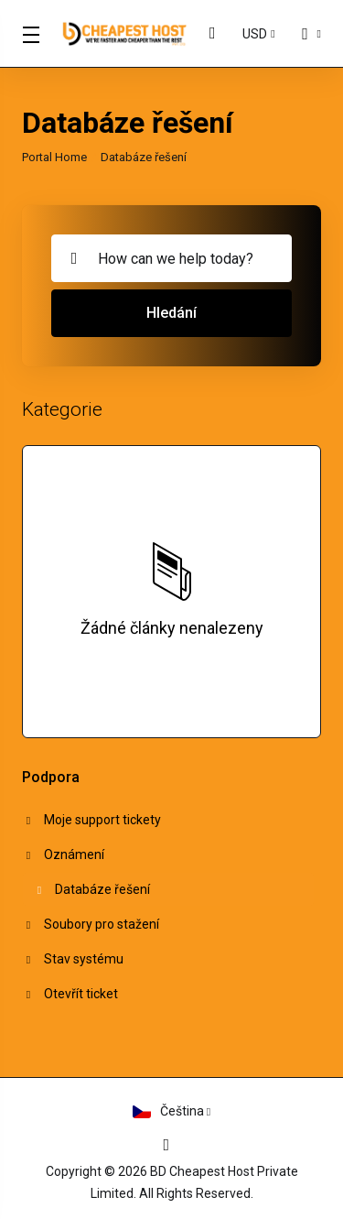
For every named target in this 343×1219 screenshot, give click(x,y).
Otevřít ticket (70, 993)
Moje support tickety (92, 819)
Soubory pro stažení (91, 924)
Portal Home (54, 157)
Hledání (171, 312)
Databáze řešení (92, 889)
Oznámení (63, 854)
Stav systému (73, 959)
